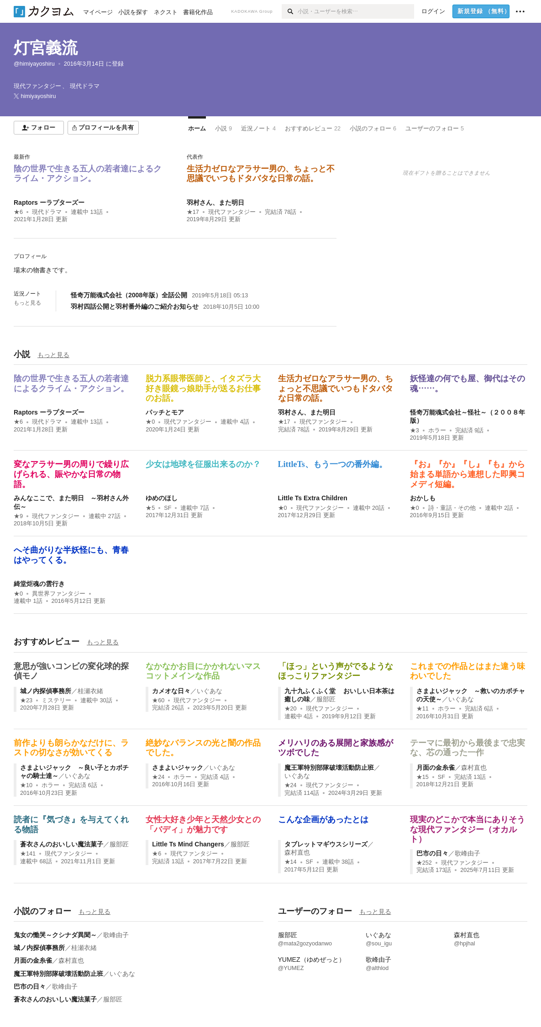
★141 (28, 854)
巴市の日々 (432, 853)
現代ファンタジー (232, 212)
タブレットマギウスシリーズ (326, 844)
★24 (158, 777)
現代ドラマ (47, 212)
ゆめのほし (162, 498)
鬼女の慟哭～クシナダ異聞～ (55, 935)
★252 (424, 863)
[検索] (290, 11)
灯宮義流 (46, 48)
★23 (26, 700)
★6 (18, 212)
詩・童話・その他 (452, 508)
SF (167, 508)
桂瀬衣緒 (90, 691)
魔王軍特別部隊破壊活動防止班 (329, 767)
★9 (18, 516)
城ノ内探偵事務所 (45, 691)
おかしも (423, 498)
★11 (422, 708)
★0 (150, 422)
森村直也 (474, 767)
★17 (193, 212)
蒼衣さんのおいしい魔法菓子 (61, 844)
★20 (290, 708)
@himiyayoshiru (34, 64)
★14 (290, 862)
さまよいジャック (177, 767)
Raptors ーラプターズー (49, 202)
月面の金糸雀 (435, 767)
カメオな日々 (171, 691)
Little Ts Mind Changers (188, 844)
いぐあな (209, 691)
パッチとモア (165, 412)
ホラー (437, 430)
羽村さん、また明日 (215, 202)
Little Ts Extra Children (312, 498)
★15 (422, 777)
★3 (414, 430)
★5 (150, 508)
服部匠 (326, 699)
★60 (158, 700)
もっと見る (27, 303)
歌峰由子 (467, 853)
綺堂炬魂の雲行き (39, 583)
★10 (26, 785)
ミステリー (56, 700)
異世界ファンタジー (58, 594)
